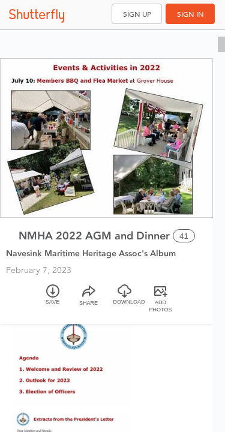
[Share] (89, 299)
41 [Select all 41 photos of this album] (183, 236)
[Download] (125, 299)
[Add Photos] (161, 299)
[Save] (53, 299)
